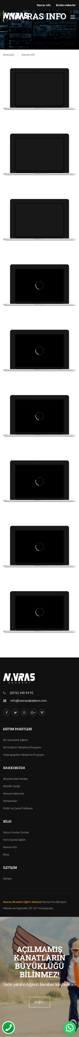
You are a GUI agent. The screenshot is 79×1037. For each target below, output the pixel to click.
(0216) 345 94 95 (21, 693)
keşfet (40, 1002)
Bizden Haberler (66, 5)
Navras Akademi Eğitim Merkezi (22, 902)
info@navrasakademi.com (29, 701)
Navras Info (44, 5)
